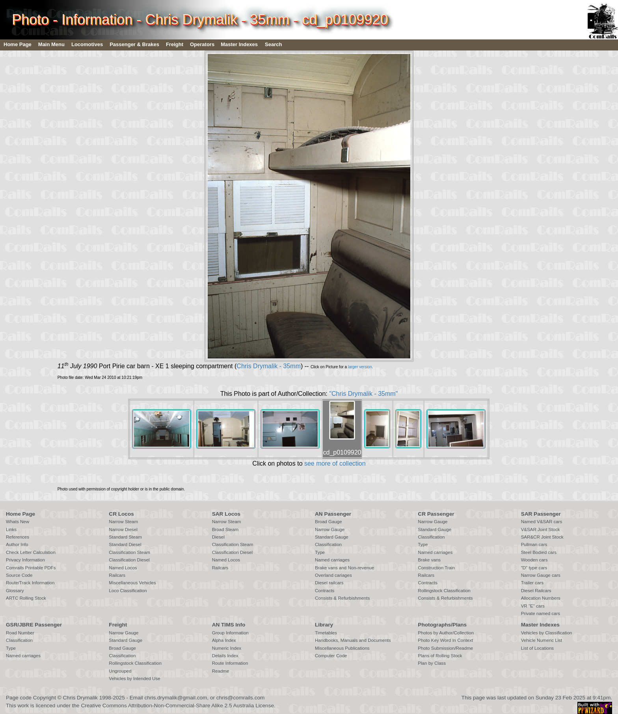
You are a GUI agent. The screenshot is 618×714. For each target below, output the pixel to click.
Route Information (230, 663)
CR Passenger (436, 514)
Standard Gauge (331, 537)
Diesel (218, 537)
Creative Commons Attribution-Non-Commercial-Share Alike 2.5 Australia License (177, 705)
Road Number (20, 632)
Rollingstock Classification (444, 590)
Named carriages (332, 559)
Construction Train (436, 567)
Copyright (44, 698)
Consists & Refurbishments (342, 598)
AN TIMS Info (229, 625)
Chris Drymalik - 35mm (268, 366)
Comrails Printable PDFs (31, 567)
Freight (174, 44)
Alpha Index (224, 640)
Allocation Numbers (540, 598)
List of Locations (537, 648)
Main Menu (51, 44)
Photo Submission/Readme (445, 648)
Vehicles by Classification (546, 632)
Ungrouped (120, 671)
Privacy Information (25, 559)
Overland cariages (333, 575)
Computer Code (331, 655)
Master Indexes (239, 44)
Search (273, 44)
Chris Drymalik (80, 698)
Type (320, 552)
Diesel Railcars (536, 590)
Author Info (17, 544)
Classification (328, 544)
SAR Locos (226, 514)
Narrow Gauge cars (540, 575)
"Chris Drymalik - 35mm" (363, 393)
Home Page (18, 44)
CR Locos (121, 514)
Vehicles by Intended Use (134, 678)
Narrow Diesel (123, 529)
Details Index (225, 655)
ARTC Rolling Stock (26, 598)
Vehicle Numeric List (541, 640)
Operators (202, 44)
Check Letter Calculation (31, 552)
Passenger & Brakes (134, 44)
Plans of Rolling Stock (440, 655)
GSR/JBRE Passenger (34, 625)
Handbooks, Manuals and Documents (353, 640)
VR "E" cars (533, 606)
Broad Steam (225, 529)
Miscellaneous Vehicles (132, 582)
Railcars (117, 575)
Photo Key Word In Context (445, 640)
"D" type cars (534, 567)
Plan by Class (432, 663)
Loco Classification (128, 590)
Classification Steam (129, 552)
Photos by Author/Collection (446, 632)
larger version (360, 367)
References (17, 537)
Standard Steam (125, 537)
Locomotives (87, 44)
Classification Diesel (129, 559)
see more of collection (335, 463)
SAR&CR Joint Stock (542, 537)
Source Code (19, 575)
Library (324, 625)
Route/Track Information (30, 582)
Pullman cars (534, 544)
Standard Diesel (125, 544)
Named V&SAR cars (541, 521)
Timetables (326, 632)
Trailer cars (532, 582)
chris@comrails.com (240, 698)
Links (11, 529)
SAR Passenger (541, 514)
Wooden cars (534, 559)
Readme (220, 671)
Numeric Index (226, 648)
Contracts (324, 590)
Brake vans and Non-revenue (344, 567)
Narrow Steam (123, 521)
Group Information (230, 632)
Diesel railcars (329, 582)
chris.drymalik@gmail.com (176, 698)
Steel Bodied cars (539, 552)
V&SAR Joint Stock (540, 529)
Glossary (15, 590)
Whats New (17, 521)
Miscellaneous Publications (342, 648)
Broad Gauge (328, 521)
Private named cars (540, 613)
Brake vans (429, 559)
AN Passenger (333, 514)
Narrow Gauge (329, 529)
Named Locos (123, 567)
